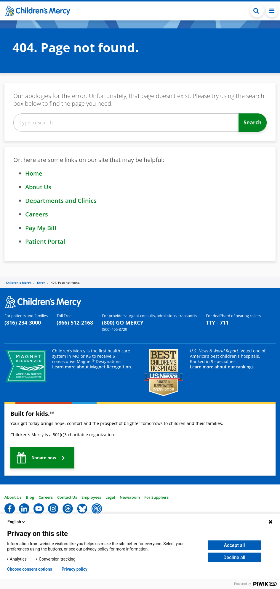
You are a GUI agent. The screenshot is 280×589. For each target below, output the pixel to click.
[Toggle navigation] (272, 10)
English (16, 521)
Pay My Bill (40, 228)
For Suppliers (156, 497)
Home (33, 173)
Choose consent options (29, 569)
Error (41, 282)
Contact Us (67, 497)
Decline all (234, 557)
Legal (110, 497)
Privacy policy (74, 569)
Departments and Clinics (61, 201)
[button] (42, 457)
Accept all (234, 545)
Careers (36, 214)
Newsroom (130, 497)
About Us (38, 187)
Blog (30, 497)
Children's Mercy (18, 282)
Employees (91, 497)
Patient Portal (45, 241)
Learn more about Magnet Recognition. (92, 367)
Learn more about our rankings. (222, 367)
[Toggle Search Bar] (257, 10)
